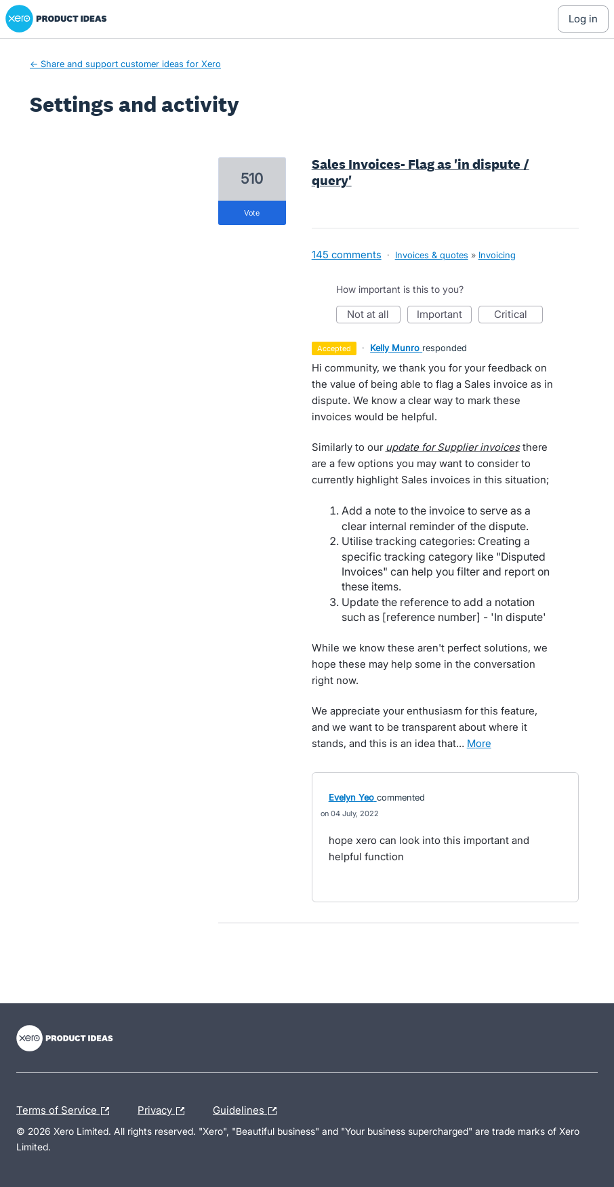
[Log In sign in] (583, 19)
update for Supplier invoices (453, 447)
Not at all (374, 315)
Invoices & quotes (431, 254)
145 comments (347, 254)
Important (444, 315)
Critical (518, 315)
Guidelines (248, 1111)
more (479, 743)
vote (252, 213)
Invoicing (497, 254)
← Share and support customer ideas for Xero (125, 63)
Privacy (164, 1111)
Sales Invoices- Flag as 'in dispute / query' (420, 172)
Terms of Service (66, 1111)
